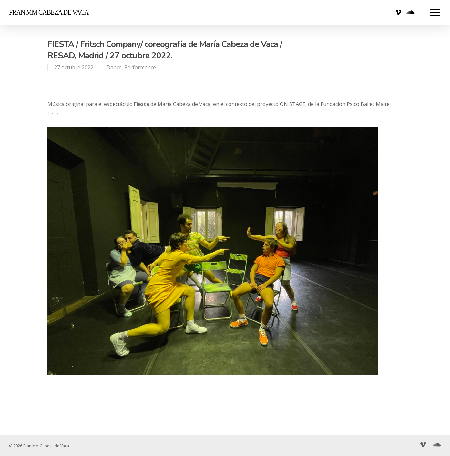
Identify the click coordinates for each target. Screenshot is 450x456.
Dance (114, 67)
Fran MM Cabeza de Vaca (48, 12)
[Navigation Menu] (435, 12)
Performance (140, 67)
